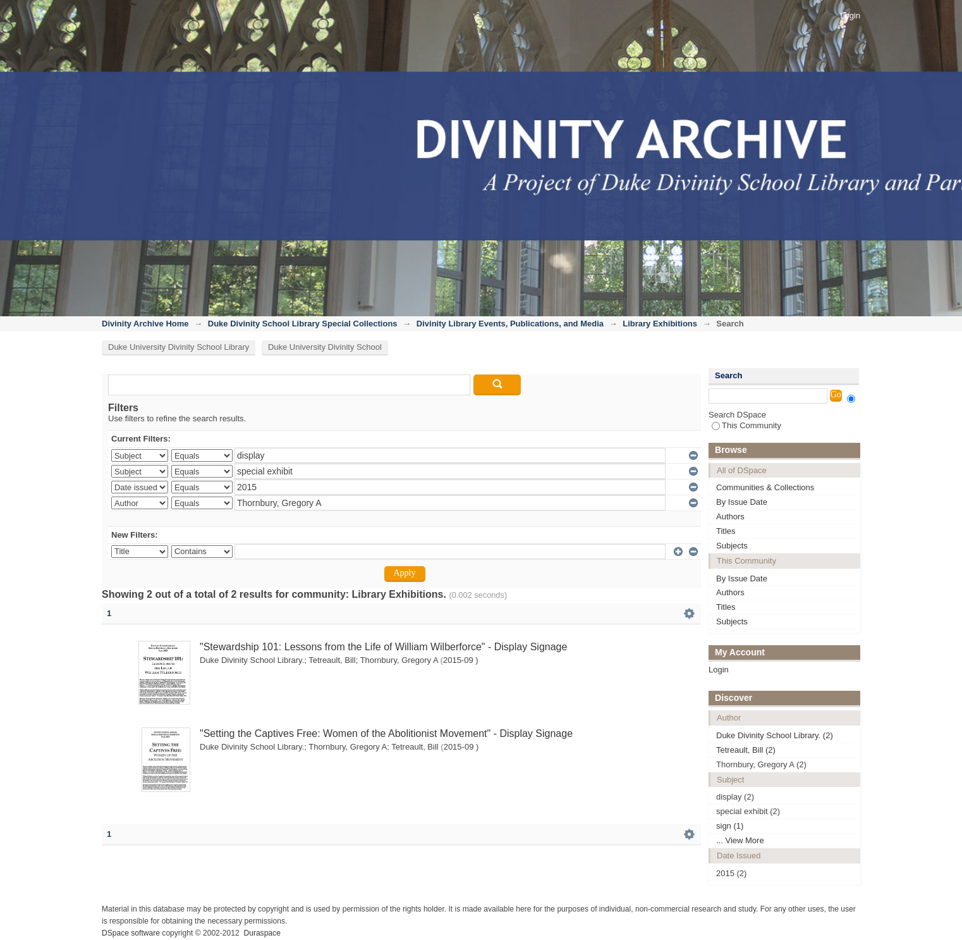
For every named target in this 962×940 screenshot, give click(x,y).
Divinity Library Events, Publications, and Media (510, 323)
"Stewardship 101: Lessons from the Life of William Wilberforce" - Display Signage (383, 646)
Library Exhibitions (660, 323)
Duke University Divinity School (325, 347)
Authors (730, 516)
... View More (740, 840)
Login (850, 15)
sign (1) (729, 826)
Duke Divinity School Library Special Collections (303, 323)
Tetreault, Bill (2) (746, 750)
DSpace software (131, 933)
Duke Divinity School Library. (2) (774, 735)
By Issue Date (741, 502)
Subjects (732, 545)
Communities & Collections (765, 487)
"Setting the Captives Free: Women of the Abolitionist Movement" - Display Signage (386, 733)
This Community (746, 425)
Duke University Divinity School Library (178, 347)
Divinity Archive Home (145, 323)
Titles (726, 531)
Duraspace (261, 933)
